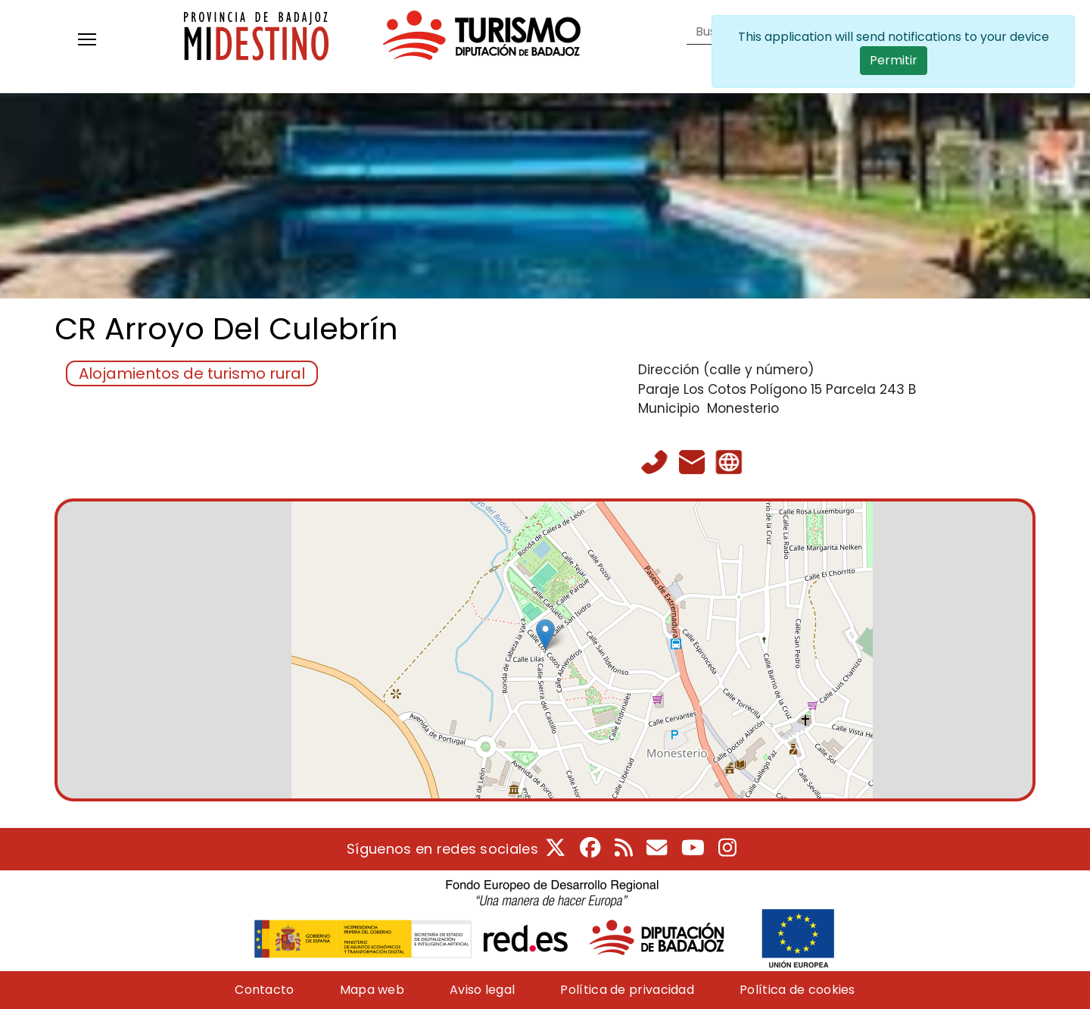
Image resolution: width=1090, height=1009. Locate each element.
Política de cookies (797, 989)
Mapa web (372, 989)
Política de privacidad (627, 989)
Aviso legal (482, 989)
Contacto (264, 989)
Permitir (893, 60)
